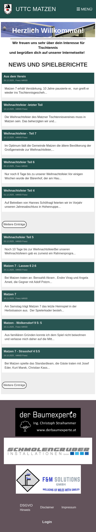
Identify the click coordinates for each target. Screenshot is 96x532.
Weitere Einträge (14, 224)
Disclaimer (47, 507)
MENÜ (84, 9)
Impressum (69, 507)
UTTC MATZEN (36, 9)
